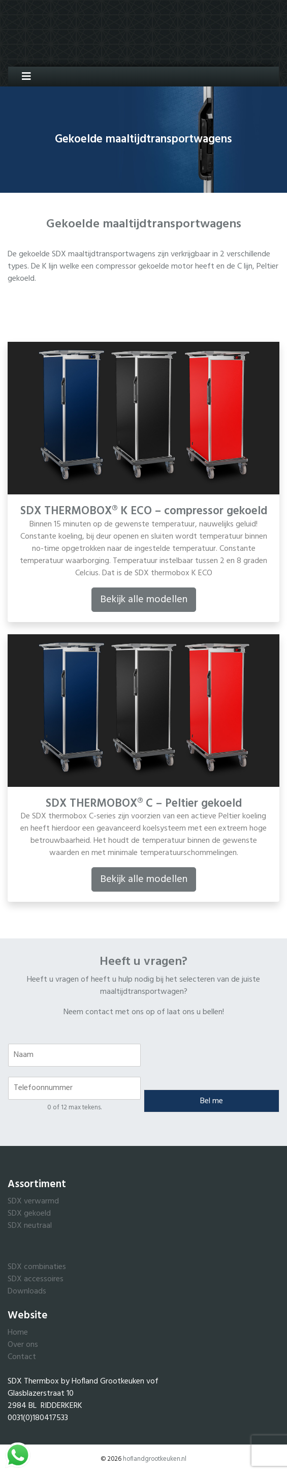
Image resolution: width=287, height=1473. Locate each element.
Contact (22, 1357)
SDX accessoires (35, 1279)
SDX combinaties (37, 1267)
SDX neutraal (30, 1225)
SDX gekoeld (29, 1213)
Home (18, 1332)
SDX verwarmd (33, 1201)
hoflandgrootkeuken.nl (154, 1459)
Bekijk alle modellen (143, 600)
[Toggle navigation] (22, 76)
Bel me (211, 1101)
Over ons (23, 1344)
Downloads (27, 1291)
